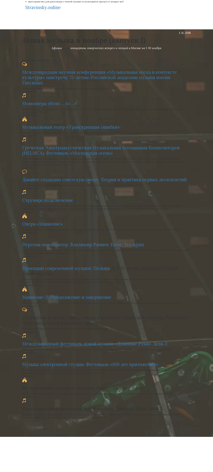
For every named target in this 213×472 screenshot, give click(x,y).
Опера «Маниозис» (42, 224)
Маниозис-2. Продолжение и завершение (66, 297)
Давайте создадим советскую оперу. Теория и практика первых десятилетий (104, 179)
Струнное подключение (47, 200)
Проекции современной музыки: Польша (66, 268)
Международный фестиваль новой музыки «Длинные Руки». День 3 (94, 344)
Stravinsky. (43, 7)
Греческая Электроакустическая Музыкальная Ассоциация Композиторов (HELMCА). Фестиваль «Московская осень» (101, 150)
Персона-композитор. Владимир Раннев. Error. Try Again (83, 244)
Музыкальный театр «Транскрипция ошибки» (71, 127)
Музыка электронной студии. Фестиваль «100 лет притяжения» (90, 364)
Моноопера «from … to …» (49, 103)
